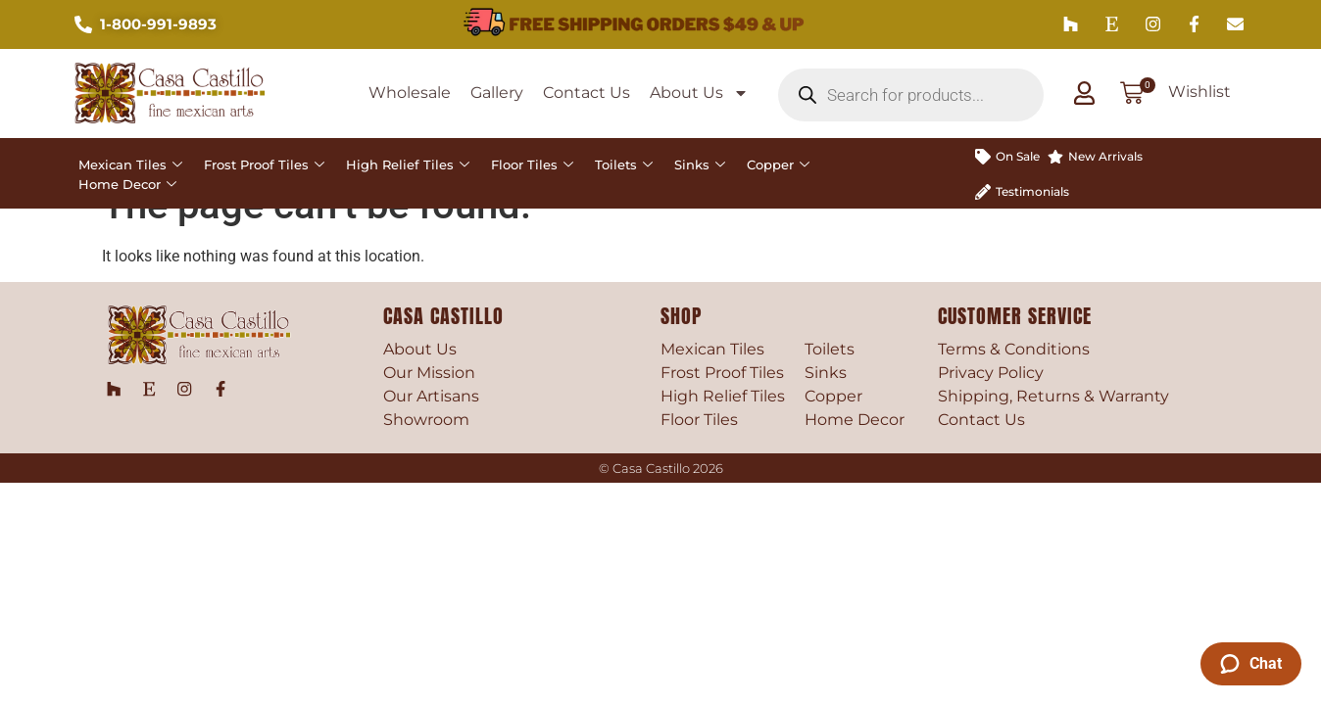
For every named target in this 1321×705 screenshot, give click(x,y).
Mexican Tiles (130, 164)
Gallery (496, 92)
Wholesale (409, 92)
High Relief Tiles (407, 164)
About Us (699, 93)
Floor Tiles (532, 164)
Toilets (624, 164)
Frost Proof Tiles (264, 164)
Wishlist (1200, 91)
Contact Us (586, 92)
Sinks (699, 164)
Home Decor (127, 184)
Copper (778, 164)
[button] (1133, 95)
